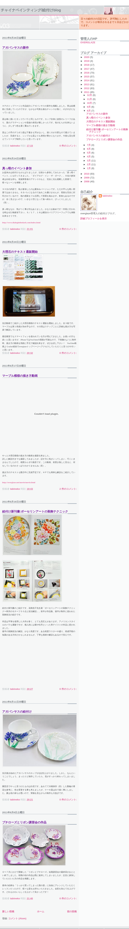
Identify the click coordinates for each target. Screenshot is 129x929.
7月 (89, 145)
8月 (89, 110)
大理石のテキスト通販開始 (20, 251)
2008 (87, 181)
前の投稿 (72, 911)
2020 (87, 57)
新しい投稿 (8, 911)
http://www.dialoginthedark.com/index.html (21, 222)
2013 (87, 84)
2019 (87, 61)
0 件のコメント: (68, 145)
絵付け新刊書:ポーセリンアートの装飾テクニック (35, 511)
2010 (87, 173)
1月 (89, 168)
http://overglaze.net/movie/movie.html (18, 482)
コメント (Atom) (17, 918)
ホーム (40, 911)
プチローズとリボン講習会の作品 (24, 822)
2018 (87, 64)
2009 (87, 177)
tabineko (107, 195)
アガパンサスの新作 (15, 47)
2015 (87, 76)
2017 (87, 68)
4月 (89, 156)
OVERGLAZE (87, 42)
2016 (87, 72)
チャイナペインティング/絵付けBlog (31, 10)
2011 (87, 92)
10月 (90, 103)
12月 (90, 95)
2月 (89, 164)
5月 (89, 152)
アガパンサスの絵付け (17, 711)
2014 (87, 80)
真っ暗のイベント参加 (17, 168)
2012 (87, 88)
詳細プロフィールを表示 (93, 218)
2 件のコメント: (68, 489)
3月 (89, 160)
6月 (89, 148)
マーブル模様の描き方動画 (20, 375)
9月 (89, 106)
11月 (90, 99)
